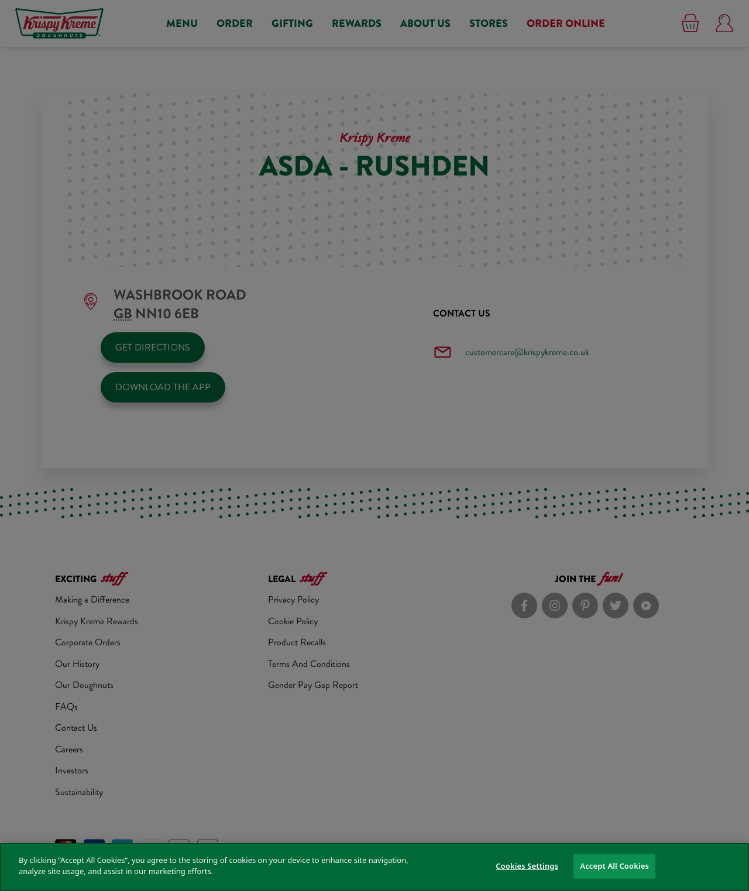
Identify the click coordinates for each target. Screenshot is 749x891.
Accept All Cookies (614, 866)
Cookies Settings (527, 866)
